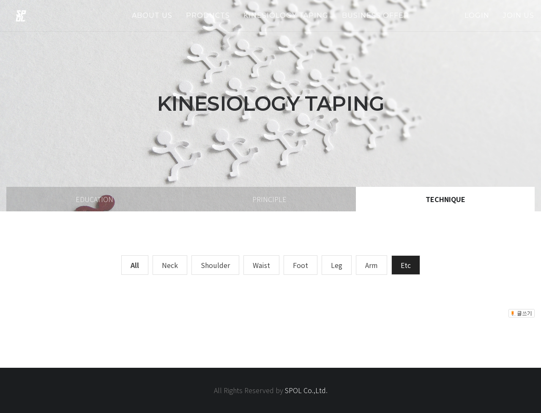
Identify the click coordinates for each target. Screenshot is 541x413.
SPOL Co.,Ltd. (306, 390)
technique (445, 199)
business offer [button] (375, 15)
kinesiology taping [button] (285, 15)
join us (518, 15)
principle (269, 199)
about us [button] (152, 15)
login (476, 15)
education (94, 199)
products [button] (208, 15)
